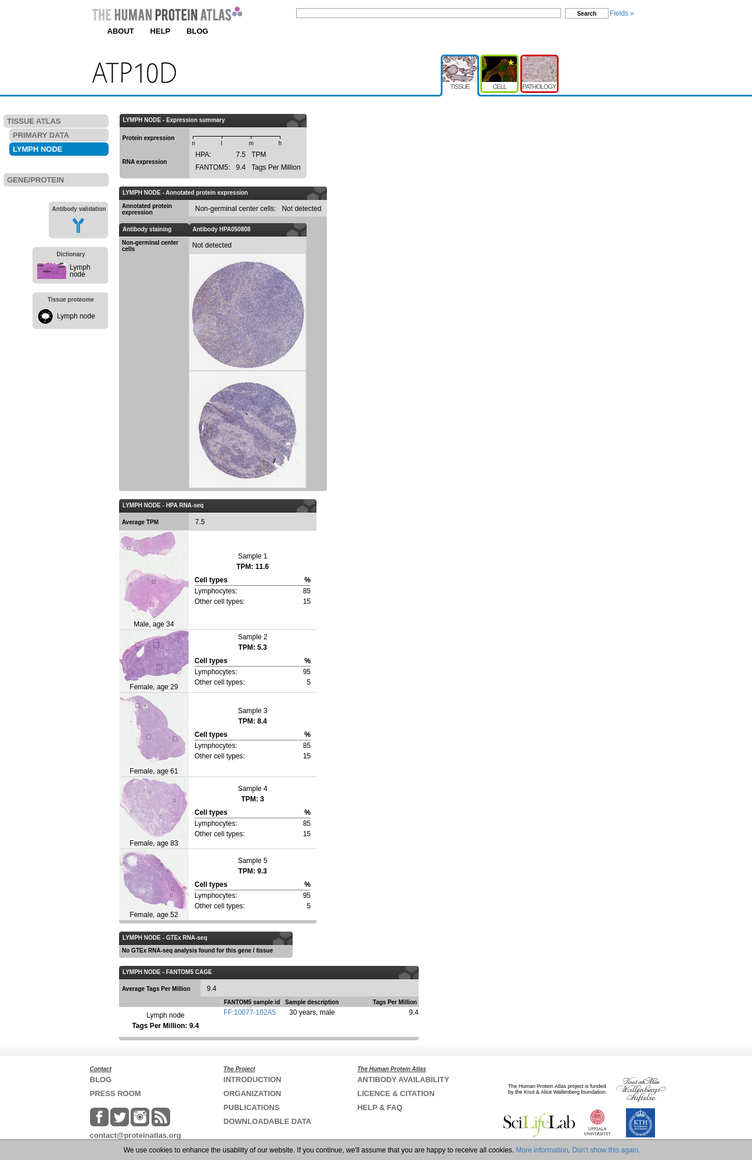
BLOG (197, 31)
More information (542, 1150)
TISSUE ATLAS (33, 121)
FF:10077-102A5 (250, 1012)
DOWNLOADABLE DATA (267, 1121)
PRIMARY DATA (41, 135)
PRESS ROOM (115, 1093)
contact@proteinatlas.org (135, 1135)
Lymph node (80, 270)
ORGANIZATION (252, 1093)
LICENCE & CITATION (395, 1093)
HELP (160, 31)
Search (586, 13)
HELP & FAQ (379, 1107)
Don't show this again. (606, 1150)
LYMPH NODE (37, 149)
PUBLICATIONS (252, 1107)
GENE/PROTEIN (35, 180)
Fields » (622, 13)
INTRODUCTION (253, 1079)
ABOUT (120, 31)
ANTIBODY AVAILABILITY (403, 1079)
